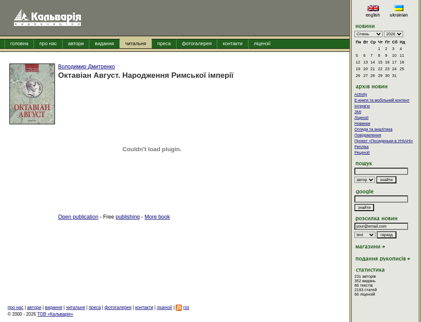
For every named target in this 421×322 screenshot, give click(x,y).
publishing (128, 217)
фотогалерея (197, 43)
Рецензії (362, 152)
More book (157, 217)
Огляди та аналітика (373, 129)
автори (76, 43)
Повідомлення (367, 135)
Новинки (362, 123)
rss (186, 307)
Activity (360, 94)
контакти (232, 43)
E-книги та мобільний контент (381, 100)
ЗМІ (357, 112)
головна (19, 43)
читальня (135, 43)
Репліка (361, 146)
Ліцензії (361, 117)
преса (164, 43)
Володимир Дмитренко (86, 67)
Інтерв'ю (362, 106)
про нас (48, 43)
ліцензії (262, 43)
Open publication (78, 217)
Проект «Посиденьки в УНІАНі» (383, 141)
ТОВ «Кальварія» (55, 314)
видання (104, 43)
